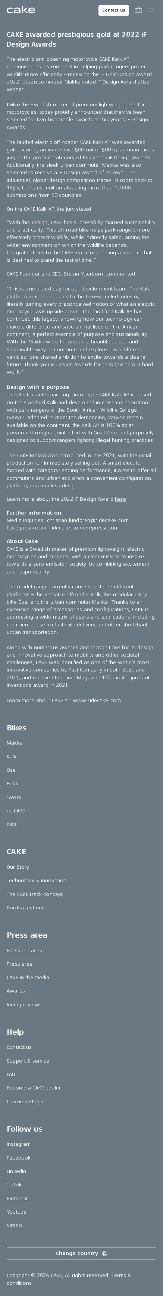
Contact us (113, 10)
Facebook (19, 1158)
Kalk (12, 756)
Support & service (28, 1061)
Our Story (18, 867)
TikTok (14, 1185)
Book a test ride (26, 907)
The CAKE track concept (35, 894)
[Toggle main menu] (151, 10)
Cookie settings (25, 1101)
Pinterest (17, 1198)
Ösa (11, 770)
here (120, 499)
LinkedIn (16, 1171)
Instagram (19, 1144)
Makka (15, 743)
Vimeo (14, 1225)
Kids (12, 824)
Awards (16, 991)
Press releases (24, 950)
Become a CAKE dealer (34, 1088)
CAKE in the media (28, 977)
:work (14, 797)
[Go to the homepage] (21, 10)
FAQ (11, 1074)
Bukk (12, 783)
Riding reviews (24, 1004)
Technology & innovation (36, 880)
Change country (82, 1253)
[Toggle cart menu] (138, 10)
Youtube (16, 1212)
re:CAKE (16, 811)
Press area (19, 964)
